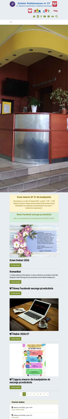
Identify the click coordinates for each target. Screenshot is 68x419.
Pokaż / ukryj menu (11, 22)
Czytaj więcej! (15, 265)
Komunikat (15, 417)
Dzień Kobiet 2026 (18, 410)
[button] (5, 108)
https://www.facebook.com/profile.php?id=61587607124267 (34, 218)
